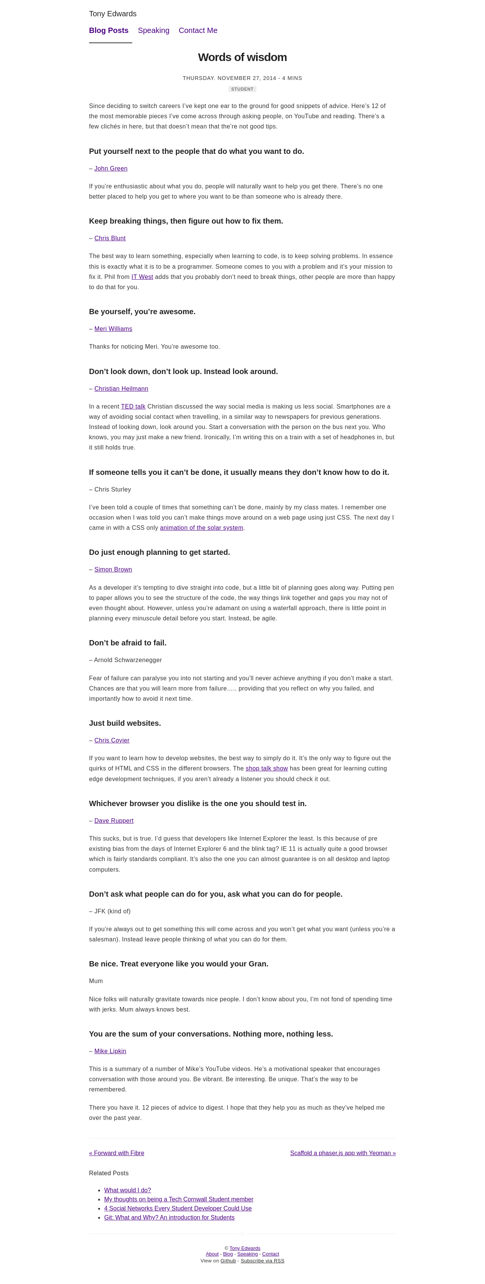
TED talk (133, 406)
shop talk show (267, 768)
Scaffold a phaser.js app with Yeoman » (343, 1153)
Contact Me (198, 30)
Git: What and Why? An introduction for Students (169, 1217)
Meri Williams (113, 329)
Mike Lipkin (110, 1051)
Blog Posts (108, 30)
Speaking (153, 30)
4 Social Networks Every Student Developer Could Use (178, 1208)
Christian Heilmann (121, 388)
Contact (270, 1254)
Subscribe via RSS (263, 1261)
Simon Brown (113, 569)
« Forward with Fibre (116, 1153)
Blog (228, 1254)
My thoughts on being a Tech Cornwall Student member (178, 1199)
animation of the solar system (201, 528)
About (212, 1254)
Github (228, 1261)
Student (243, 89)
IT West (142, 277)
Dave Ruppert (114, 820)
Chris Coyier (112, 740)
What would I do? (127, 1190)
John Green (111, 168)
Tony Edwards (113, 13)
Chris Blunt (110, 238)
